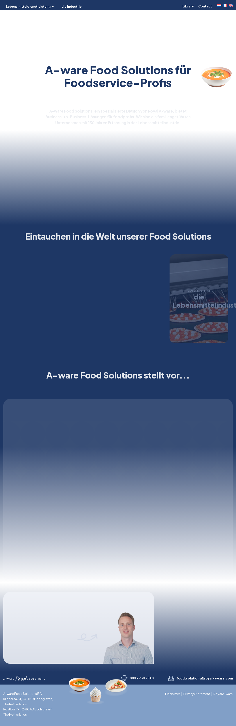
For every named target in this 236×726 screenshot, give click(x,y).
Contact (205, 6)
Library (188, 6)
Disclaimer (172, 694)
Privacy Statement (196, 694)
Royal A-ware (223, 694)
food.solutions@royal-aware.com (205, 678)
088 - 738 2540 (142, 678)
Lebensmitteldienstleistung (28, 6)
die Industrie (71, 6)
